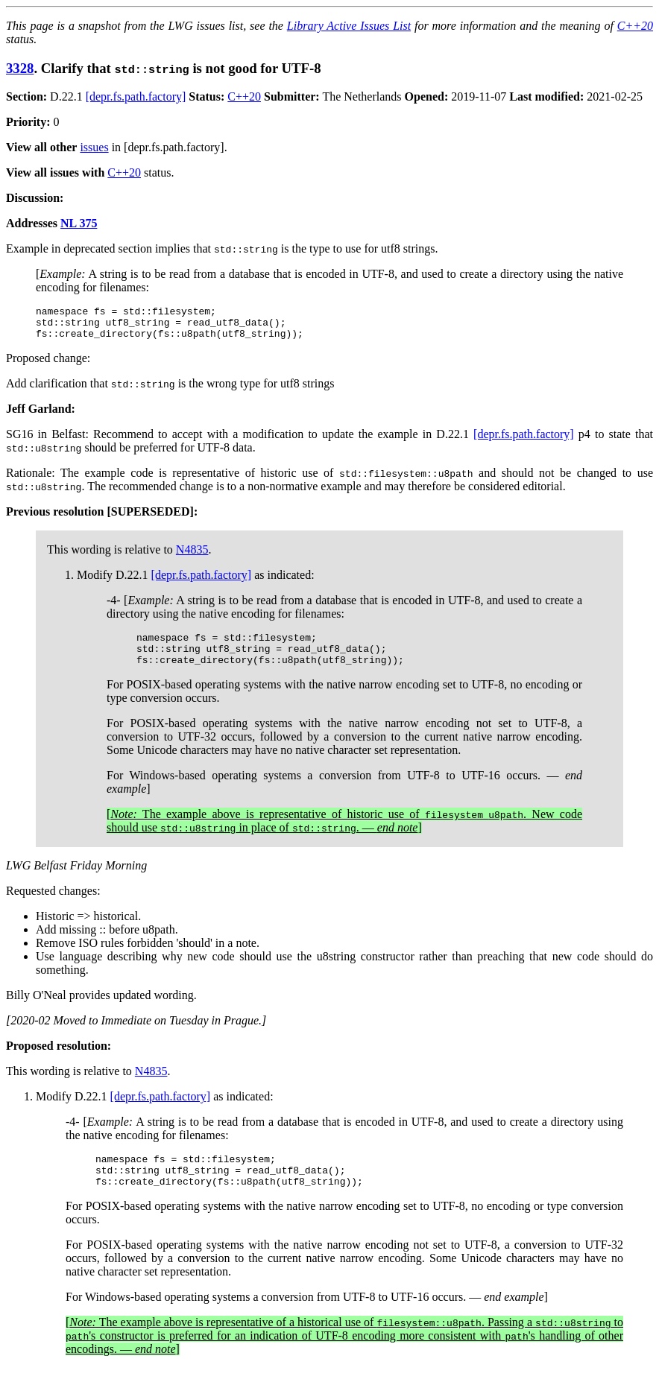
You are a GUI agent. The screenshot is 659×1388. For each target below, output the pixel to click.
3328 (20, 68)
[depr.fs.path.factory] (136, 96)
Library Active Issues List (349, 25)
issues (94, 147)
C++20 (635, 25)
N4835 (192, 556)
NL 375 (78, 223)
